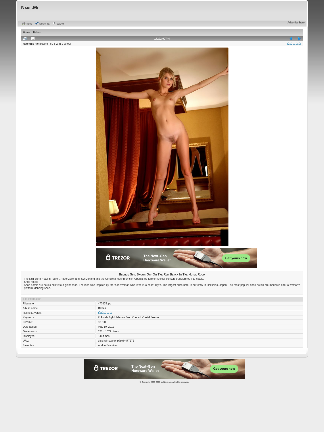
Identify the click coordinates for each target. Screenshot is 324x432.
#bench (136, 317)
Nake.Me (167, 382)
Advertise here (296, 22)
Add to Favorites (107, 345)
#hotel (146, 317)
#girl (112, 317)
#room (155, 317)
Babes (102, 308)
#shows (120, 317)
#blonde (103, 317)
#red (128, 317)
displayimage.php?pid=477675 (116, 340)
